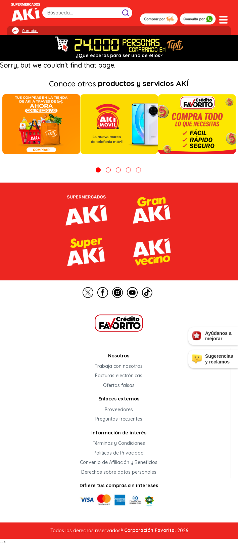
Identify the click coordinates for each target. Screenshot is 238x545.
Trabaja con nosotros (119, 366)
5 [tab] (138, 169)
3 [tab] (118, 169)
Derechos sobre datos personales (118, 472)
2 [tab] (108, 169)
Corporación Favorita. (150, 530)
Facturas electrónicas (118, 376)
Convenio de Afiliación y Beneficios (118, 463)
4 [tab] (128, 169)
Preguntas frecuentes (118, 419)
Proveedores (119, 409)
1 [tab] (98, 169)
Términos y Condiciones (119, 443)
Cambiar (30, 30)
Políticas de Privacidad (119, 453)
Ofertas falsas (119, 385)
